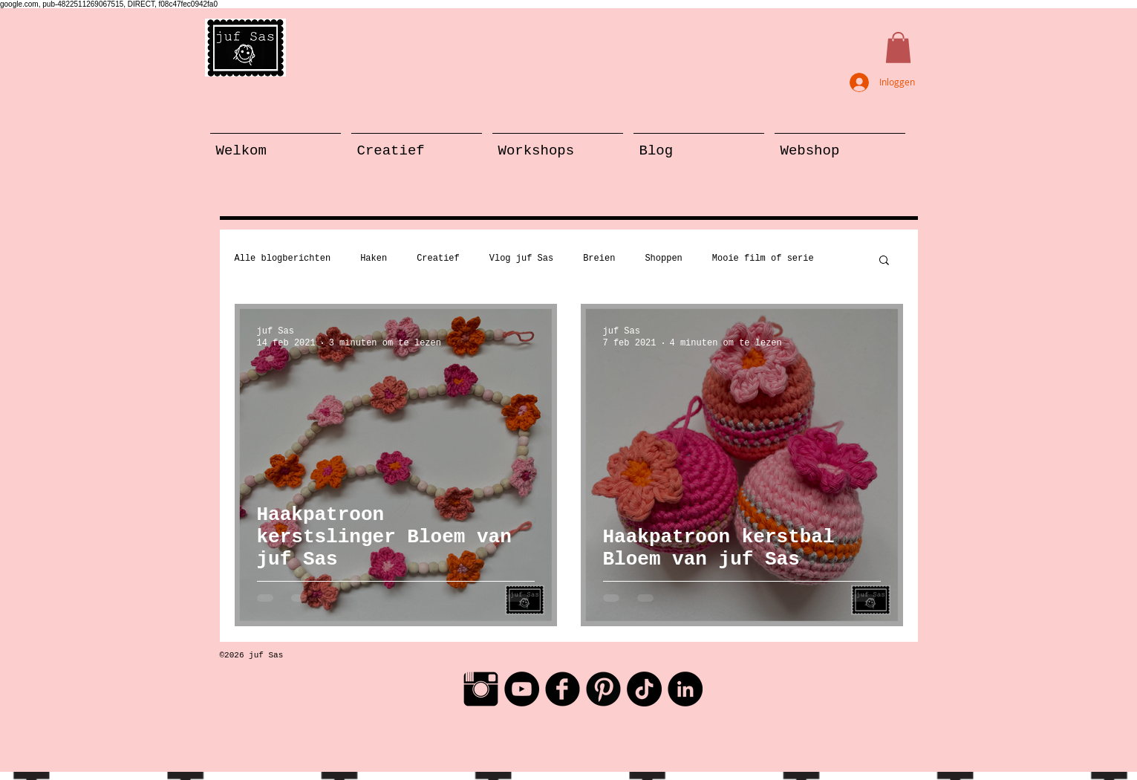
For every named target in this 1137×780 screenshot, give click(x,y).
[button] (898, 47)
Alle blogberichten (283, 258)
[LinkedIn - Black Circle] (685, 689)
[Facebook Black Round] (562, 689)
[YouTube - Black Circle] (521, 689)
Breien (599, 258)
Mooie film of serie (763, 258)
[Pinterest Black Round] (603, 689)
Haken (373, 258)
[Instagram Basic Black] (480, 689)
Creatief (438, 258)
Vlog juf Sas (521, 258)
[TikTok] (644, 689)
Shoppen (663, 258)
